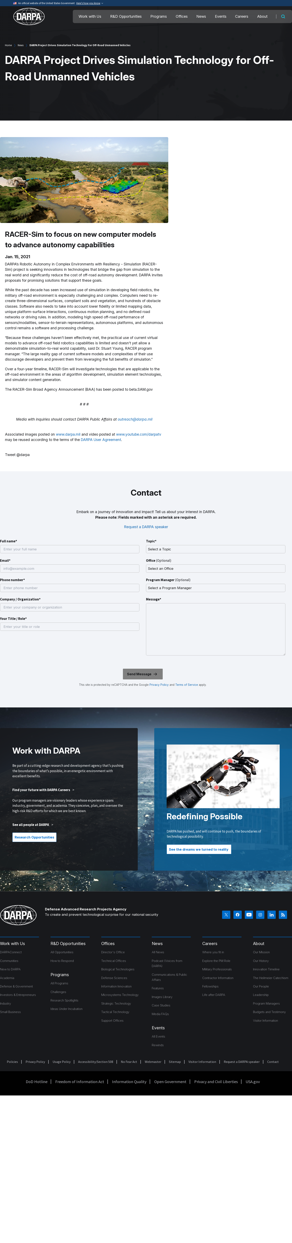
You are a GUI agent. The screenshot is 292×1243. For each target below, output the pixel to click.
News (201, 16)
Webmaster (153, 1062)
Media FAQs (160, 1014)
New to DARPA (10, 969)
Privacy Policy (159, 684)
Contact (273, 1062)
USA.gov (253, 1081)
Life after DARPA (213, 995)
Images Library (162, 997)
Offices (182, 16)
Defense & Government (16, 986)
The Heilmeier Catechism (270, 978)
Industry (5, 1003)
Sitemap (175, 1062)
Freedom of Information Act (79, 1081)
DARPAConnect (11, 952)
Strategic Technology (116, 1003)
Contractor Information (217, 978)
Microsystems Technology (120, 995)
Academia (7, 978)
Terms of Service (186, 684)
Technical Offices (113, 961)
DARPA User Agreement (101, 439)
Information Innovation (116, 986)
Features (158, 988)
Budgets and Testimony (269, 1012)
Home (8, 45)
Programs (158, 16)
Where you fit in (213, 952)
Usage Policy (62, 1062)
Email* (5, 560)
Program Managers (266, 1003)
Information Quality (129, 1081)
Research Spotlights (64, 1000)
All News (158, 952)
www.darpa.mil (68, 434)
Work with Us (90, 16)
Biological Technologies (117, 969)
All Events (158, 1036)
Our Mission (261, 952)
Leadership (261, 995)
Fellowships (210, 986)
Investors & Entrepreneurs (18, 995)
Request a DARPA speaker (146, 527)
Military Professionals (217, 969)
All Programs (59, 983)
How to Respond (62, 961)
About (262, 16)
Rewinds (158, 1045)
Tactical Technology (115, 1012)
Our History (261, 961)
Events (220, 16)
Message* (153, 599)
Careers (241, 16)
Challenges (58, 992)
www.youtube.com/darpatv (138, 434)
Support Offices (112, 1021)
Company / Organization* (20, 599)
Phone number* (12, 580)
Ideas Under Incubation (66, 1009)
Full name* (8, 541)
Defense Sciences (114, 978)
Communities (9, 961)
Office (158, 560)
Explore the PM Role (216, 961)
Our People (261, 986)
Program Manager (168, 580)
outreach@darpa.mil (135, 419)
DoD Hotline (36, 1081)
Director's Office (113, 952)
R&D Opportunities (126, 16)
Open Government (170, 1081)
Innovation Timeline (266, 969)
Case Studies (161, 1005)
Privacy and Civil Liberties (216, 1081)
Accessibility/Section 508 (95, 1062)
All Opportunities (62, 952)
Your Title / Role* (13, 618)
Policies (12, 1062)
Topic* (151, 541)
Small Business (10, 1012)
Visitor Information (265, 1021)
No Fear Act (129, 1062)
